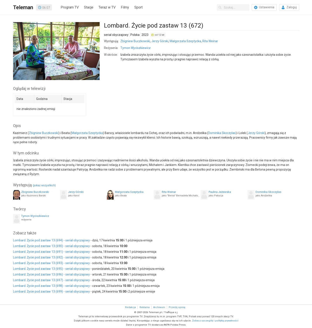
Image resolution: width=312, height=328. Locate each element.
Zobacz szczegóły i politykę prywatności (215, 320)
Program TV (70, 7)
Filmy (125, 7)
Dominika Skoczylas (222, 133)
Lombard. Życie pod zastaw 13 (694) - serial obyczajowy (51, 240)
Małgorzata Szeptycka (185, 41)
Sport (138, 7)
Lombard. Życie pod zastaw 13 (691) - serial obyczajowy (51, 251)
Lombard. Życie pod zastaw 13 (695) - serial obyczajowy (51, 268)
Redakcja (130, 307)
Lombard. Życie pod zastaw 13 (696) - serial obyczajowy (51, 274)
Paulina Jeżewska (220, 192)
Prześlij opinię (177, 307)
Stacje (88, 7)
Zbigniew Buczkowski (135, 41)
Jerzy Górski (159, 41)
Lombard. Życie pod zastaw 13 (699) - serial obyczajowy (51, 291)
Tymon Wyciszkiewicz (135, 48)
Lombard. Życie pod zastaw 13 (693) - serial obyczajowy (51, 263)
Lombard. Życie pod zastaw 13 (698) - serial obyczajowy (51, 286)
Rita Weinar (210, 41)
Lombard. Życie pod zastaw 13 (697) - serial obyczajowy (51, 280)
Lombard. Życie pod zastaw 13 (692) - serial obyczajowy (51, 257)
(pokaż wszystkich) (44, 185)
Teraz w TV (107, 7)
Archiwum (159, 307)
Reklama (145, 307)
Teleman (23, 7)
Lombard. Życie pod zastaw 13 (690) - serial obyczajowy (51, 246)
